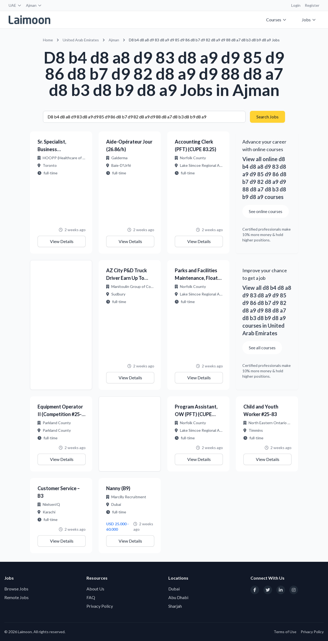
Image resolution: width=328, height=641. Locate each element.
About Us (95, 588)
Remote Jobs (16, 597)
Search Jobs (267, 116)
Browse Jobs (16, 588)
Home (48, 40)
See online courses (265, 211)
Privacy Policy (99, 606)
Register (312, 5)
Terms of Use (285, 631)
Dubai (174, 588)
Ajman (34, 5)
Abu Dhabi (178, 597)
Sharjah (175, 606)
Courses (276, 19)
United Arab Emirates (81, 40)
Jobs (309, 19)
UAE (15, 5)
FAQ (90, 597)
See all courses (262, 347)
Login (295, 5)
